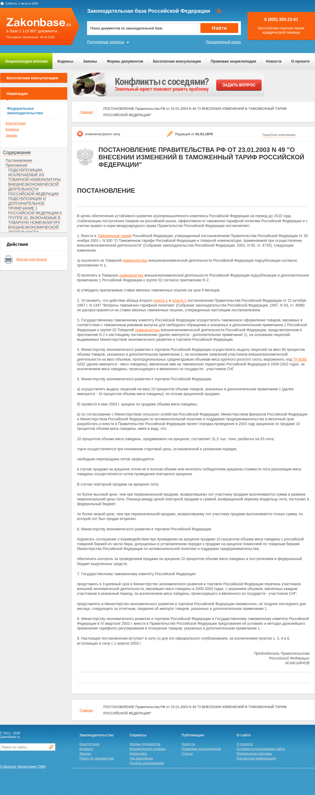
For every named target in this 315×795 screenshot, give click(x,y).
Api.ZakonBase (141, 758)
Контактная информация (256, 758)
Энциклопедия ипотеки (26, 61)
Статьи (187, 753)
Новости (274, 61)
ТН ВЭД (300, 359)
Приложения (16, 165)
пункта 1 (161, 300)
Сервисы (138, 735)
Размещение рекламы (254, 753)
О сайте (244, 735)
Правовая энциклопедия (233, 61)
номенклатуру (131, 275)
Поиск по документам (96, 758)
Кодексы (65, 61)
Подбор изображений (147, 763)
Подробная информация (279, 134)
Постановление (19, 160)
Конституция (16, 123)
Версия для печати (31, 259)
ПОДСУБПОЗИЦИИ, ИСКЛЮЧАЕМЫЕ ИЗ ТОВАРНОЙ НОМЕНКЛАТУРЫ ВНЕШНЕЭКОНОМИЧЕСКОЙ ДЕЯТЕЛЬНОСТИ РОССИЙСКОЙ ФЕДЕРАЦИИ (34, 182)
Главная (86, 112)
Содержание (17, 152)
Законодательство (96, 735)
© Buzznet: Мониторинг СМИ (23, 766)
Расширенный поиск (223, 42)
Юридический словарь (148, 749)
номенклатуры (135, 260)
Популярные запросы (105, 42)
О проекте (300, 61)
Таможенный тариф (114, 236)
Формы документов (125, 61)
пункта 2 (179, 300)
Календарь (138, 753)
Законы (90, 61)
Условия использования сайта (261, 749)
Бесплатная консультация (177, 61)
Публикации (193, 735)
